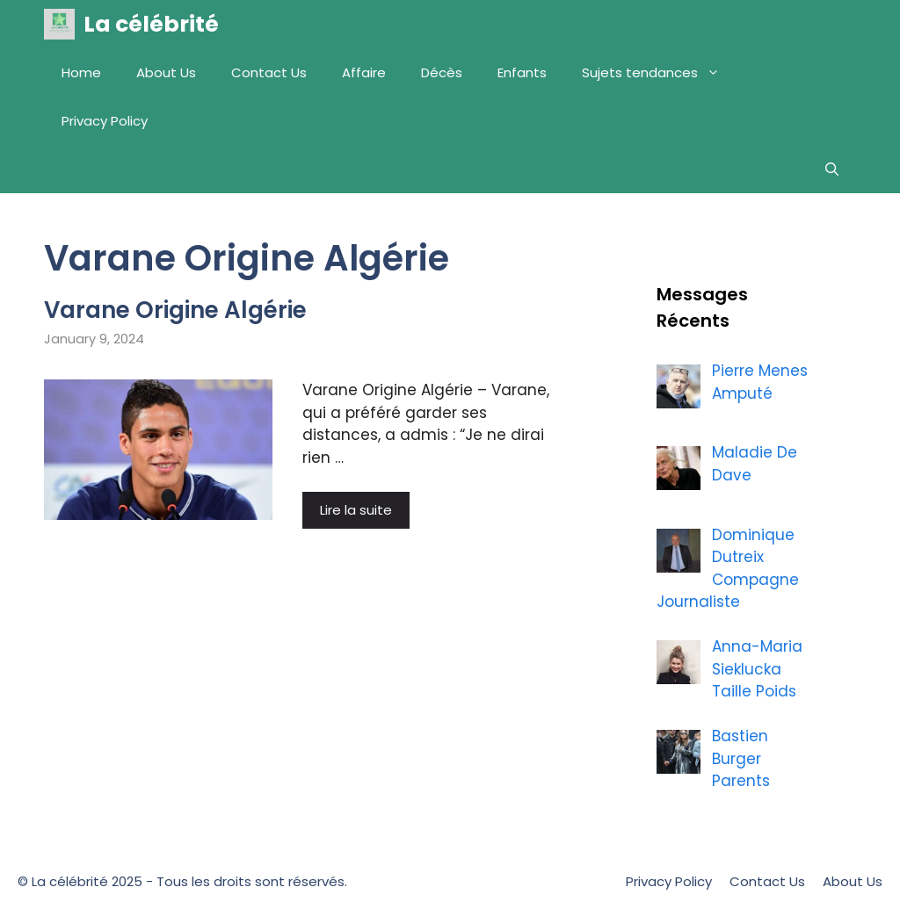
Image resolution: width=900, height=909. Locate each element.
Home (81, 72)
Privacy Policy (105, 121)
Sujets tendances (659, 72)
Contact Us (269, 72)
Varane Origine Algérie (175, 310)
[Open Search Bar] (832, 169)
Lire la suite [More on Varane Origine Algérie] (356, 510)
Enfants (522, 72)
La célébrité (151, 24)
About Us (166, 72)
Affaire (364, 72)
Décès (441, 72)
